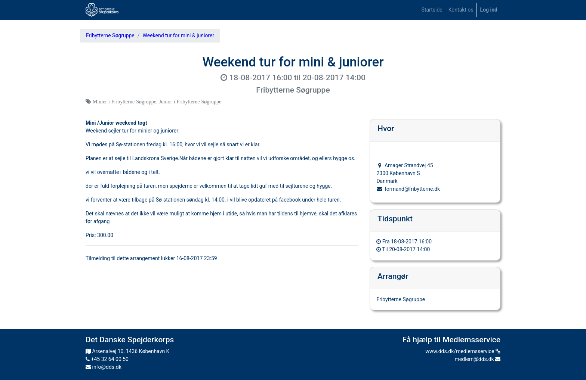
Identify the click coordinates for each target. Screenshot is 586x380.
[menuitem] (432, 10)
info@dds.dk (103, 367)
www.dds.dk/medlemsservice (462, 351)
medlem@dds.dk (477, 359)
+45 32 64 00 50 (107, 359)
